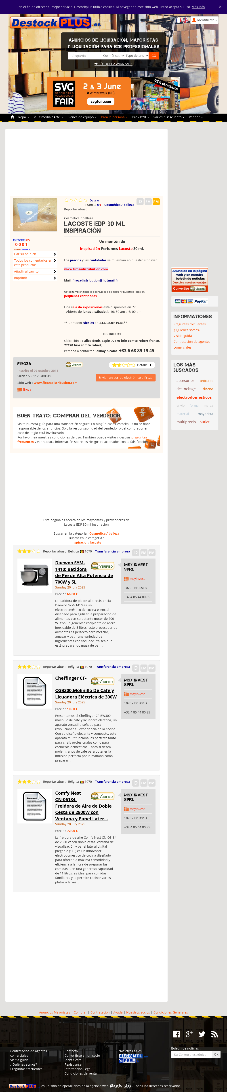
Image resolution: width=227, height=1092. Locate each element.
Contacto (71, 1051)
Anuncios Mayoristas (54, 1012)
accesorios (186, 380)
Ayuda (118, 1012)
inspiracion (79, 542)
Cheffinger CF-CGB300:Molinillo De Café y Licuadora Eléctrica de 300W (86, 687)
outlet (205, 421)
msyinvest (137, 578)
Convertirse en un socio (82, 1055)
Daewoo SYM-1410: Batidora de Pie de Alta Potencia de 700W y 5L (84, 572)
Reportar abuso (75, 209)
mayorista (205, 413)
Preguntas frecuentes (190, 324)
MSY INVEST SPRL (136, 567)
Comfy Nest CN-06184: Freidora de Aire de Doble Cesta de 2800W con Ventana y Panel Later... (83, 805)
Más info (198, 7)
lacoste (95, 542)
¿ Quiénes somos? (187, 330)
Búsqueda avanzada (113, 64)
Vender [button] (196, 117)
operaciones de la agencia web (85, 1086)
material (183, 414)
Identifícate (73, 1060)
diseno (208, 389)
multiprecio (186, 421)
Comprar (80, 1012)
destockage (186, 388)
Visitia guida (183, 336)
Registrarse (73, 1064)
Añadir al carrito (26, 271)
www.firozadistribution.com (56, 383)
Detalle (94, 200)
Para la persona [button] (114, 117)
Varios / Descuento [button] (169, 117)
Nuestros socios (138, 1012)
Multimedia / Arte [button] (48, 117)
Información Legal (78, 1069)
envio (181, 405)
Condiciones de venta (81, 1073)
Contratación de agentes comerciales (192, 344)
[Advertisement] (86, 164)
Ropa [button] (23, 117)
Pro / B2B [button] (140, 117)
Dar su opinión (25, 254)
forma (194, 405)
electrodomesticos (194, 397)
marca (208, 405)
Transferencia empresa (112, 551)
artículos (206, 380)
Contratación (100, 1012)
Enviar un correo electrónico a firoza (126, 377)
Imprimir (20, 278)
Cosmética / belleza (119, 205)
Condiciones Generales (170, 1012)
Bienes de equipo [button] (82, 117)
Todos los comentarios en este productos (33, 262)
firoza (24, 364)
